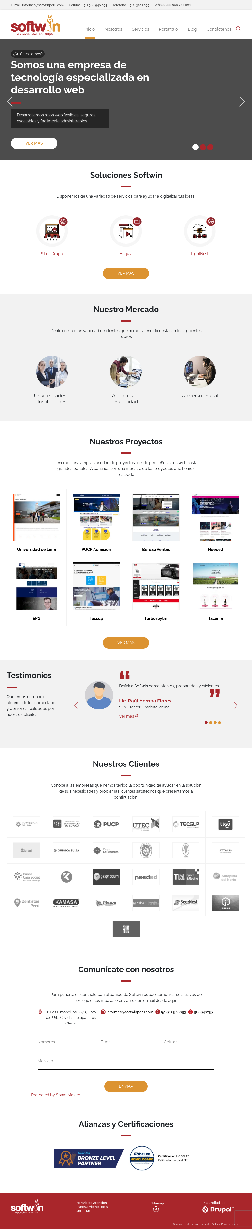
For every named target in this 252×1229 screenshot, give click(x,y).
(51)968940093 (167, 1015)
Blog (192, 29)
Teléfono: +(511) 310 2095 (130, 5)
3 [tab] (210, 147)
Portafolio (168, 29)
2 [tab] (203, 147)
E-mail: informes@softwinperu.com (37, 5)
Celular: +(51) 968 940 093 (88, 5)
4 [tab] (206, 720)
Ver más (34, 143)
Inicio (90, 29)
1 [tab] (195, 147)
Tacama (203, 608)
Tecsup (100, 608)
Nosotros (113, 29)
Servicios (140, 29)
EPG (49, 608)
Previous (10, 99)
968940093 (192, 1015)
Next (242, 99)
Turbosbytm (152, 608)
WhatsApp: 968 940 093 (173, 5)
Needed (202, 548)
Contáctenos (219, 29)
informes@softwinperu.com (129, 1015)
